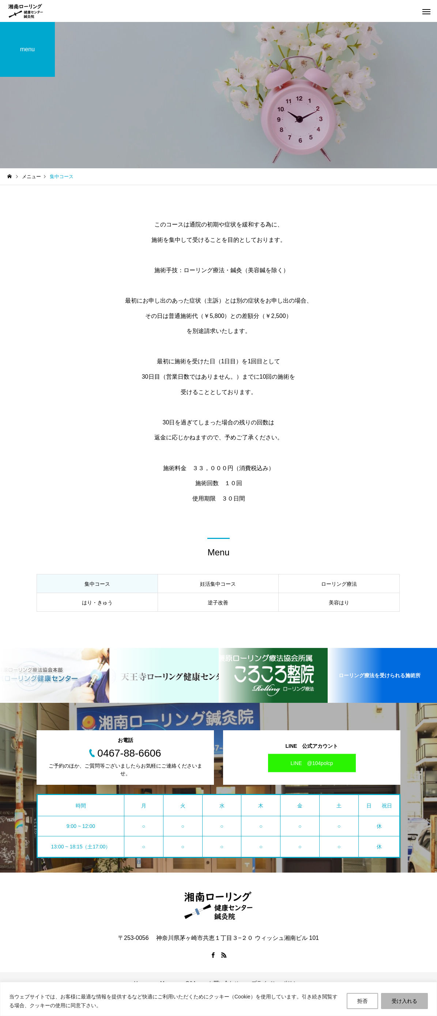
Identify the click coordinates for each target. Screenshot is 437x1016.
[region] (218, 999)
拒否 (362, 1001)
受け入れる (404, 1001)
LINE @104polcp (311, 763)
